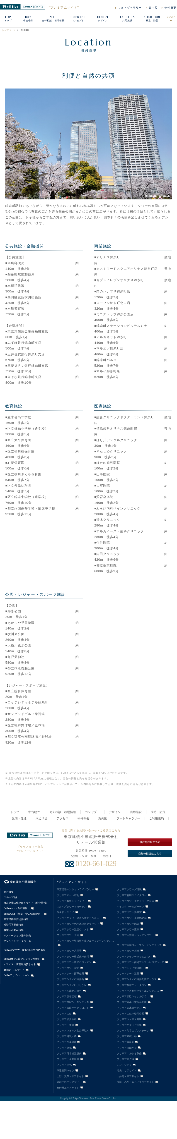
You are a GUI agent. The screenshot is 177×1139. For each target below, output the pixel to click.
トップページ (8, 30)
